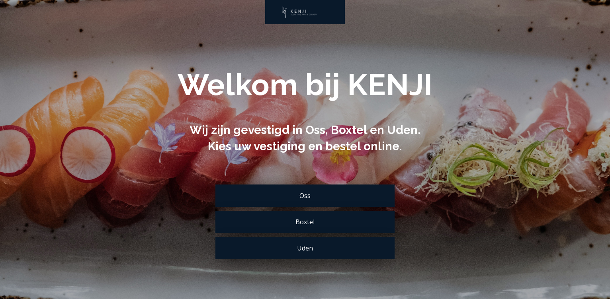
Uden (305, 248)
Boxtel (305, 221)
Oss (305, 195)
